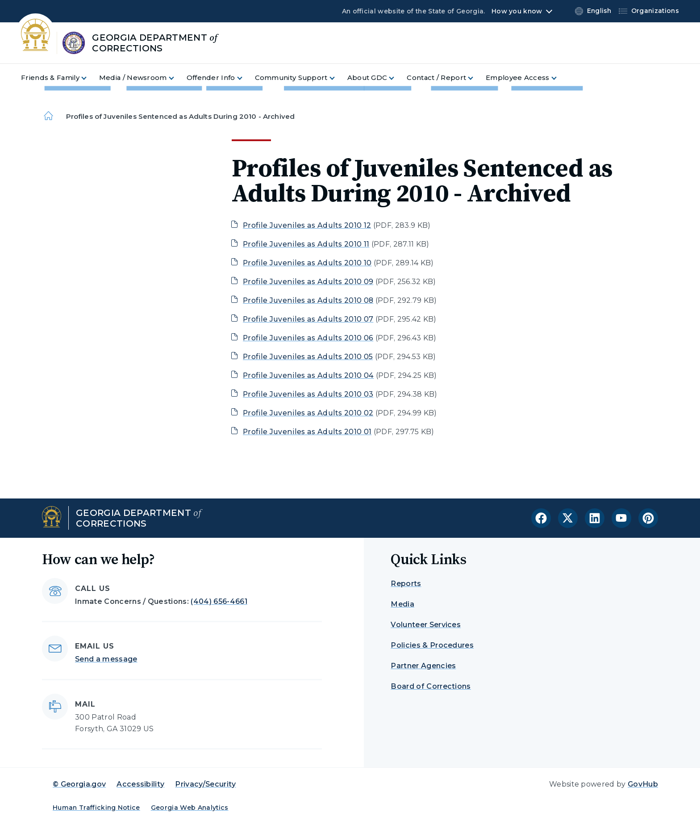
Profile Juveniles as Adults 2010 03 (308, 394)
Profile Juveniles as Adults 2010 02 (308, 413)
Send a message (106, 659)
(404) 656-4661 (219, 601)
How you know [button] (517, 11)
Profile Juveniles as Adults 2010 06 (308, 338)
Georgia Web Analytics (190, 808)
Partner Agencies (423, 666)
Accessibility (140, 784)
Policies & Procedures (432, 645)
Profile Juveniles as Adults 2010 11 (306, 244)
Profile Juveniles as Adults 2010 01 (307, 431)
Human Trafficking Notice (96, 808)
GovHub (643, 784)
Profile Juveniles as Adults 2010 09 (308, 281)
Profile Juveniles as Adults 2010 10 (307, 263)
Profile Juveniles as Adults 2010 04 (308, 375)
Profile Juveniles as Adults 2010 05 (308, 356)
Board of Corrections (431, 686)
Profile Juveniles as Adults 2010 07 (308, 319)
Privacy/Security (205, 784)
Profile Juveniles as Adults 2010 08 (308, 300)
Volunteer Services (426, 624)
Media (402, 604)
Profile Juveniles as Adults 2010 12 (307, 225)
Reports (406, 583)
